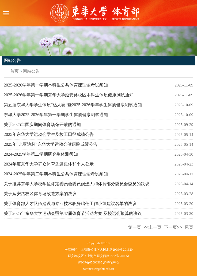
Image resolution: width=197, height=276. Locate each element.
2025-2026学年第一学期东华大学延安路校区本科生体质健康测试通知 (69, 95)
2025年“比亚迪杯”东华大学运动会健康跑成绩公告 (50, 144)
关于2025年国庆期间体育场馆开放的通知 (42, 124)
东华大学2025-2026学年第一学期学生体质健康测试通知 (56, 114)
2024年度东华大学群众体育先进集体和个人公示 (49, 164)
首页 (14, 71)
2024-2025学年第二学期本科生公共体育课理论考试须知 (56, 174)
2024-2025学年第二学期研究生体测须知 (41, 154)
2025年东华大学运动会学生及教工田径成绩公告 (49, 134)
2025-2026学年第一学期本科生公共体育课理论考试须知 (56, 85)
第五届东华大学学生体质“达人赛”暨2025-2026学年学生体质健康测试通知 (73, 104)
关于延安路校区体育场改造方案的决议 (40, 193)
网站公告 (31, 71)
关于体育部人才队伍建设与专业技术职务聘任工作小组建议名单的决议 (70, 203)
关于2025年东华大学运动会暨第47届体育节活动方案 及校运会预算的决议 (73, 213)
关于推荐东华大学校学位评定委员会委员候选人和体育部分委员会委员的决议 (76, 184)
